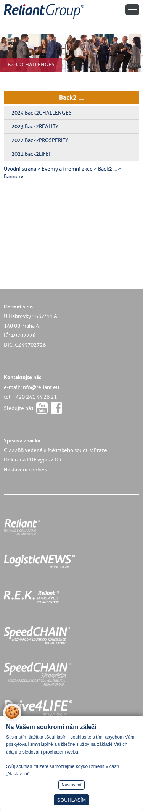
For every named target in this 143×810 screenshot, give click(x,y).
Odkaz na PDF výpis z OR (32, 459)
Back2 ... (71, 97)
